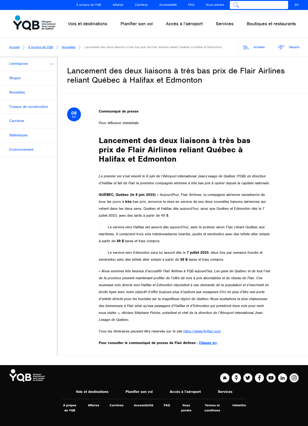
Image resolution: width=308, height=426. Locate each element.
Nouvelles (68, 47)
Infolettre (239, 405)
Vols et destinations (92, 391)
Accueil (14, 47)
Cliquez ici (207, 343)
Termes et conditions (212, 407)
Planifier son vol (139, 391)
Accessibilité (168, 5)
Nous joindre (215, 5)
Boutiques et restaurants (271, 24)
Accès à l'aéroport (185, 391)
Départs (289, 47)
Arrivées (254, 47)
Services (225, 391)
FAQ (191, 5)
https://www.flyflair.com (202, 331)
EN (297, 5)
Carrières (141, 5)
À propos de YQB (88, 5)
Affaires (118, 5)
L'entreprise (18, 63)
